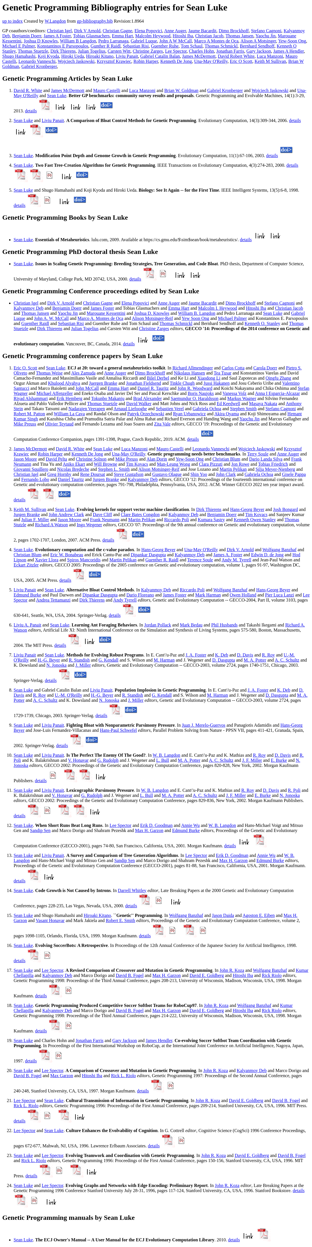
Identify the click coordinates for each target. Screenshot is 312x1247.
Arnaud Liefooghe (130, 408)
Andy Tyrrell (125, 600)
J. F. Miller (252, 760)
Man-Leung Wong (173, 464)
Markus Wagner (241, 398)
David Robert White (236, 56)
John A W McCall (175, 40)
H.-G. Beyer (49, 660)
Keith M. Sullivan (30, 509)
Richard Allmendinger (192, 367)
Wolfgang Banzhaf (279, 549)
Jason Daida (223, 915)
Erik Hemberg (70, 398)
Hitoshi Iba (183, 35)
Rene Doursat (92, 474)
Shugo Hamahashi (18, 56)
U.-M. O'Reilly (68, 695)
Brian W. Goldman (181, 90)
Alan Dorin (156, 459)
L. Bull (162, 760)
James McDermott (199, 56)
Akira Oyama (226, 413)
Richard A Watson (51, 524)
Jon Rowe (240, 464)
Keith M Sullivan (270, 61)
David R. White (28, 90)
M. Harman (164, 660)
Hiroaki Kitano (99, 56)
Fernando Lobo (35, 479)
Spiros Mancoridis (84, 559)
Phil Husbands (224, 625)
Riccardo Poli (176, 519)
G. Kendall (108, 660)
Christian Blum (226, 459)
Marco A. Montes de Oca (100, 318)
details (31, 110)
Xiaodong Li (208, 378)
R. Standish (79, 660)
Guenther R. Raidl (161, 559)
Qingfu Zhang (278, 378)
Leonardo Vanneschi (37, 61)
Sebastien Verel (170, 408)
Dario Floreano (140, 595)
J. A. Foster (195, 655)
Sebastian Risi (136, 46)
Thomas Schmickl (221, 46)
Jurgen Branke (106, 479)
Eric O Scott (241, 61)
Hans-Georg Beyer (247, 509)
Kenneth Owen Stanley (255, 519)
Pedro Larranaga (113, 40)
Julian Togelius (92, 51)
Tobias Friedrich (273, 464)
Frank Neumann (104, 519)
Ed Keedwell (228, 403)
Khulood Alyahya (64, 383)
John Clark (226, 474)
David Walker (138, 403)
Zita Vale (162, 424)
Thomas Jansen (239, 35)
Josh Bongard (285, 509)
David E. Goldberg (206, 975)
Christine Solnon (91, 459)
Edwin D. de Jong (267, 554)
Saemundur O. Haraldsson (194, 398)
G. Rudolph (108, 760)
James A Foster (57, 35)
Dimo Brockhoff (234, 30)
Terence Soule (200, 559)
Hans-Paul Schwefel (118, 730)
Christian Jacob (209, 35)
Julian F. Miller (35, 519)
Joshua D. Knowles (151, 313)
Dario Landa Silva (265, 459)
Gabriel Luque (144, 40)
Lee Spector (176, 51)
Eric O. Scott (25, 367)
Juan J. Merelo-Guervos (203, 725)
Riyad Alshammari (31, 398)
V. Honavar (78, 760)
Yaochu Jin (266, 35)
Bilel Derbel (158, 378)
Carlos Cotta (233, 367)
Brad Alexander (147, 398)
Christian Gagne (117, 30)
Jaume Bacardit (202, 30)
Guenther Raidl (35, 323)
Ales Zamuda (83, 373)
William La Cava (69, 413)
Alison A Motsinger (258, 40)
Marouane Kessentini (106, 313)
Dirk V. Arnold (60, 303)
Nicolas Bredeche (73, 469)
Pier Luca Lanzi (279, 595)
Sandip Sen (40, 830)
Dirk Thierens (63, 51)
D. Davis (245, 655)
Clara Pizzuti (210, 464)
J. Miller (83, 665)
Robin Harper (145, 61)
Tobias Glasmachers (91, 35)
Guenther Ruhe (164, 46)
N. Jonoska (57, 665)
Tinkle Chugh (182, 383)
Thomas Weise (49, 373)
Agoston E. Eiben (259, 915)
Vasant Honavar (50, 920)
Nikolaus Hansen (189, 373)
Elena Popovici (148, 30)
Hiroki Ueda (72, 56)
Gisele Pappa (294, 474)
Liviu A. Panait (27, 625)
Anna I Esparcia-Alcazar (277, 393)
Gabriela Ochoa (207, 408)
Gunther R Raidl (105, 46)
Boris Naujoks (201, 393)
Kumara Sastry (211, 519)
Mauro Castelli (107, 90)
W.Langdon (55, 21)
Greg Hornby (59, 474)
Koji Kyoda (48, 56)
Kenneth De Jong (176, 61)
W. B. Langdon (166, 755)
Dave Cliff (102, 514)
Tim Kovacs (137, 464)
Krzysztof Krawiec (114, 61)
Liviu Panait (127, 56)
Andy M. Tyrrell (236, 559)
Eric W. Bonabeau (66, 554)
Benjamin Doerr (26, 35)
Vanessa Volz (234, 393)
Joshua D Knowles (41, 40)
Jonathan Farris (230, 51)
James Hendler (159, 1040)
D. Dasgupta (223, 660)
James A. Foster (227, 554)
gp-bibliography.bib (95, 21)
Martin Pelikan (233, 469)
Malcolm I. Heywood (217, 308)
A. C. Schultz (287, 660)
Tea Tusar (222, 373)
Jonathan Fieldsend (143, 383)
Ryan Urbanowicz (189, 413)
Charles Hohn (201, 51)
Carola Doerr (265, 367)
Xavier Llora (46, 559)
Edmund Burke (27, 595)
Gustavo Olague (167, 474)
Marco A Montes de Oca (216, 40)
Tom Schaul (192, 46)
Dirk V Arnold (87, 30)
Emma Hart (122, 35)
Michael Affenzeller (54, 393)
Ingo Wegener (89, 524)
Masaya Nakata (263, 403)
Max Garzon (61, 1075)
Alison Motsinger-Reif (152, 318)
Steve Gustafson (128, 474)
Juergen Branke (103, 383)
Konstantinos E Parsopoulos (62, 46)
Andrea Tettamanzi (53, 600)
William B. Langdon (196, 313)
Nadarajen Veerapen (86, 408)
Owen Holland (243, 595)
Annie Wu (190, 825)
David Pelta (56, 459)
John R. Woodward (195, 388)
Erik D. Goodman (156, 825)
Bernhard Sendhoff (257, 46)
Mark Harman (208, 595)
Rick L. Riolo (123, 1075)
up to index (12, 21)
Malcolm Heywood (152, 35)
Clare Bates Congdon (140, 514)
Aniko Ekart (74, 464)
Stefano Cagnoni (266, 30)
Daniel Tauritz (71, 479)
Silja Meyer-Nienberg (275, 469)
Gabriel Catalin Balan (160, 56)
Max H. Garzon (149, 830)
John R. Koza (232, 970)
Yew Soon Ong (195, 318)
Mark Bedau (191, 625)
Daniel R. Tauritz (153, 388)
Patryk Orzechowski (145, 413)
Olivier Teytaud (59, 424)
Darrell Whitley (132, 890)
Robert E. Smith (120, 920)
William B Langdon (78, 40)
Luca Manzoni (270, 56)
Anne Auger (175, 30)
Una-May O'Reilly (210, 61)
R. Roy (268, 655)
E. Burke (279, 760)
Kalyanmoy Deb (28, 308)
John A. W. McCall (51, 318)
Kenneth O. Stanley (262, 323)
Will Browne (105, 464)
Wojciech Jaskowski (76, 61)
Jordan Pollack (157, 625)
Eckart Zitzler (26, 564)
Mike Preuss (25, 424)
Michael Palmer (232, 318)
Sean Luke (56, 95)
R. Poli (294, 790)
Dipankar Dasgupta (148, 554)
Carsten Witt (119, 51)
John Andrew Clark (66, 514)
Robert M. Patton (29, 413)
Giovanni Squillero (31, 469)
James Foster (102, 308)
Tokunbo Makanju (108, 398)
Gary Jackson (258, 51)
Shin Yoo (198, 474)
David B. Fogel (130, 975)
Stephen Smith (243, 408)
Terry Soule (258, 454)
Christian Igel (59, 30)
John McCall (87, 388)
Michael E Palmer (18, 46)
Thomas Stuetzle (33, 51)
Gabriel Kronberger (39, 66)
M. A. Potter (255, 660)
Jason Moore (25, 459)
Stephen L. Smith (114, 469)
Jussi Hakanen (216, 383)
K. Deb (221, 655)
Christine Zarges (148, 51)
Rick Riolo (272, 975)
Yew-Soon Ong (292, 40)
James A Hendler (288, 51)
